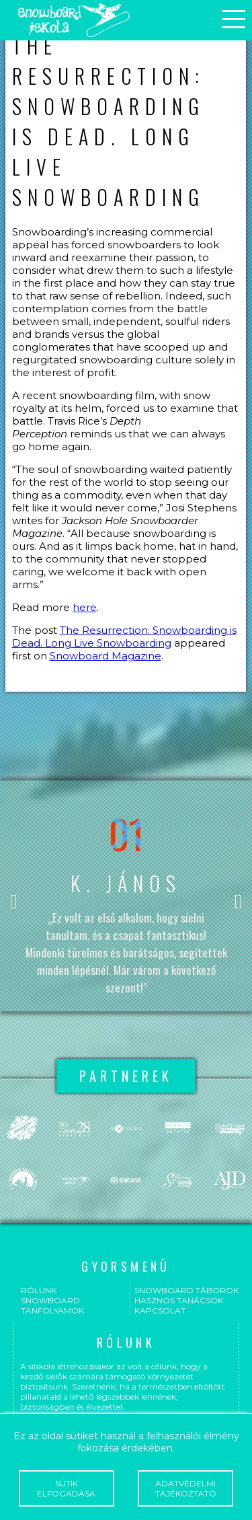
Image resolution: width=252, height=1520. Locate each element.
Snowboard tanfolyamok (52, 1305)
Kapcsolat (159, 1310)
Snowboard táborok (186, 1290)
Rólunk (38, 1290)
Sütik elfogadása (66, 1488)
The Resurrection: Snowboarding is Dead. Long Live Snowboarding (124, 636)
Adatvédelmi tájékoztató (185, 1488)
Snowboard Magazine (105, 655)
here (85, 607)
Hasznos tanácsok (178, 1300)
